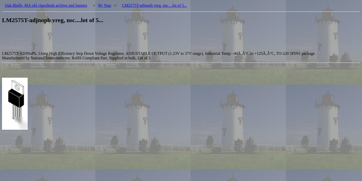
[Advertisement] (93, 40)
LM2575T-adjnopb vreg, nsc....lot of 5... (154, 5)
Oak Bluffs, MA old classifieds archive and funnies (46, 5)
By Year (104, 5)
